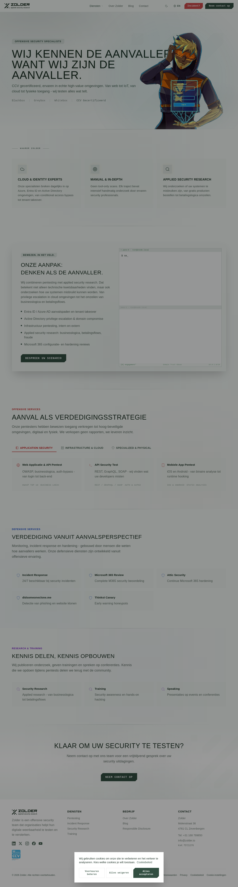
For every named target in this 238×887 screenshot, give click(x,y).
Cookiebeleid (144, 862)
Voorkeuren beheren (92, 873)
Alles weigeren (119, 872)
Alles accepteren (146, 873)
